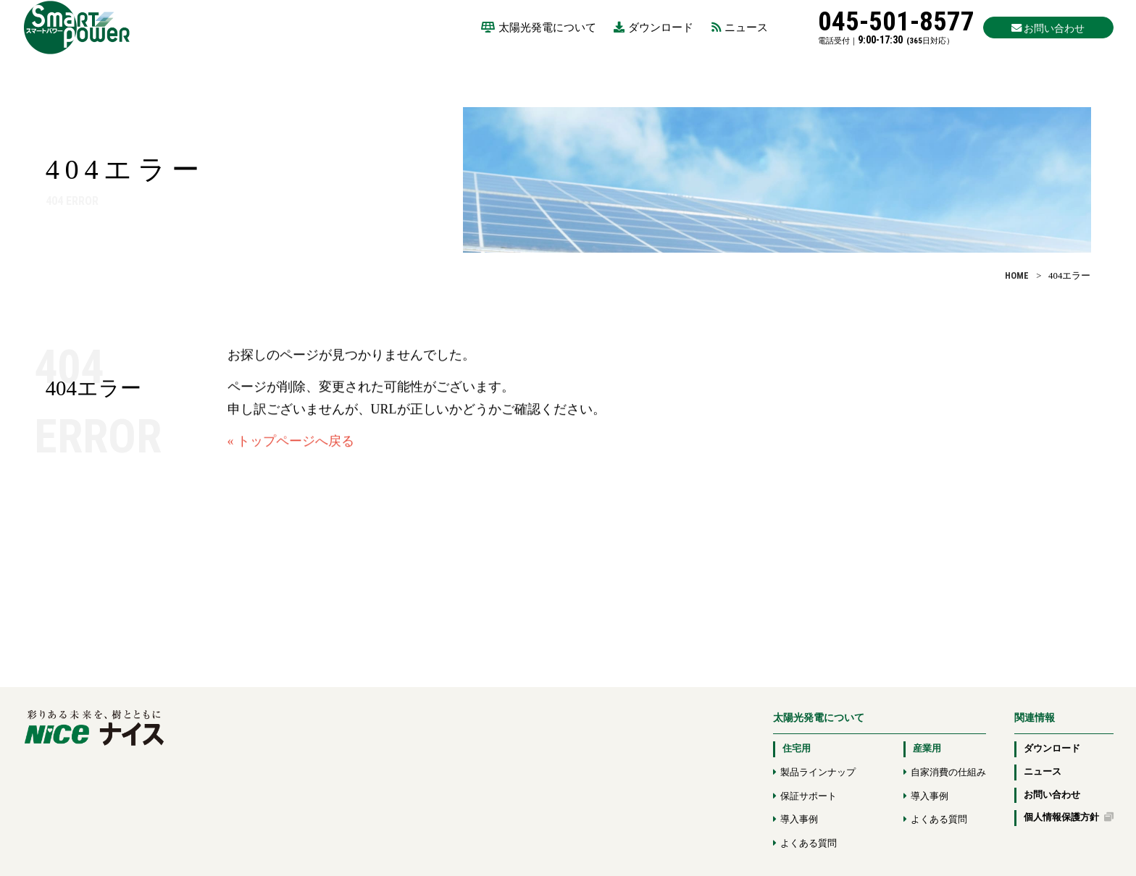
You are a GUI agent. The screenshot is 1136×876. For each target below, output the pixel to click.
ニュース (739, 27)
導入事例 (799, 819)
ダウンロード (653, 27)
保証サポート (808, 796)
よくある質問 (808, 843)
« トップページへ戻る (291, 449)
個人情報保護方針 (1068, 817)
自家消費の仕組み (948, 772)
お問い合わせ (1052, 795)
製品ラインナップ (818, 772)
